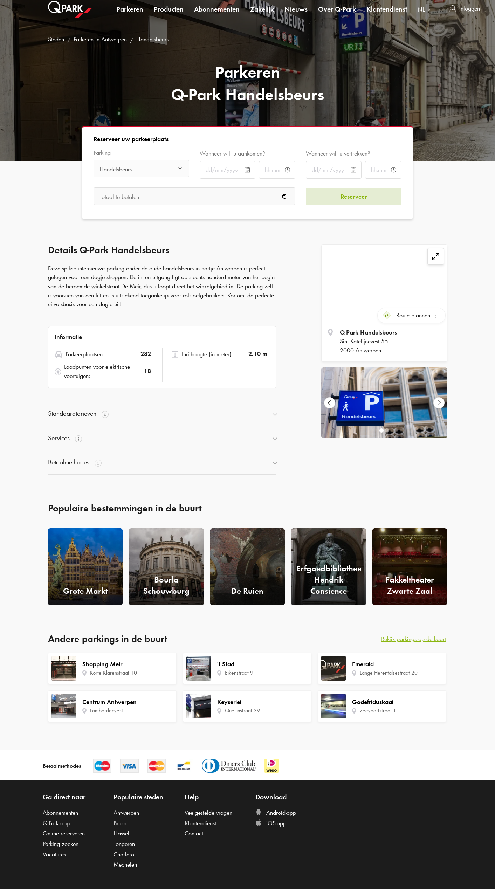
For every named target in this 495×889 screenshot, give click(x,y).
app (56, 823)
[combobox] (425, 16)
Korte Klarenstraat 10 (113, 672)
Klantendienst (386, 15)
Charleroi (125, 854)
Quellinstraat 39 (242, 710)
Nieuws (296, 15)
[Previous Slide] (329, 402)
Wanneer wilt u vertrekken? (338, 153)
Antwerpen (126, 812)
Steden (56, 39)
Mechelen (125, 864)
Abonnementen (217, 15)
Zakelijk (262, 15)
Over (337, 15)
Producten (169, 15)
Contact (194, 833)
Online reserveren (64, 833)
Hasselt (122, 833)
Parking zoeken (60, 844)
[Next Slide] (439, 402)
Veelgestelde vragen (208, 812)
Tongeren (124, 844)
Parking (102, 153)
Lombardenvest (106, 710)
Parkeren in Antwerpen (100, 39)
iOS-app (270, 823)
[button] (162, 413)
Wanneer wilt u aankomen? (232, 153)
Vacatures (54, 854)
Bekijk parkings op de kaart (413, 639)
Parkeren (129, 15)
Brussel (122, 823)
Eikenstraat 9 (239, 672)
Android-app (275, 812)
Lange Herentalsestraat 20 (389, 672)
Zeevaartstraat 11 (379, 710)
